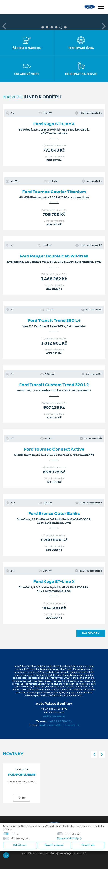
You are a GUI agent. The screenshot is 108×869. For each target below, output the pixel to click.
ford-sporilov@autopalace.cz (59, 725)
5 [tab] (60, 27)
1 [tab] (42, 27)
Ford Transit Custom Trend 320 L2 (54, 384)
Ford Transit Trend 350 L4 (54, 320)
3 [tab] (51, 27)
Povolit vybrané (54, 845)
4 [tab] (56, 27)
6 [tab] (65, 27)
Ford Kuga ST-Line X (54, 124)
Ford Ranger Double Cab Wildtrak (54, 256)
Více (22, 798)
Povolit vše (88, 845)
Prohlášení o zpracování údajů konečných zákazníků (54, 853)
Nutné (14, 834)
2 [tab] (47, 27)
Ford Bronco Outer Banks (54, 513)
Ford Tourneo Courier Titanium (54, 191)
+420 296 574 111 (60, 721)
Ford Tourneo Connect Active (54, 449)
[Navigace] (101, 7)
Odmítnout (20, 845)
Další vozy (91, 633)
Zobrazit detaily (69, 838)
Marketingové (19, 838)
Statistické (72, 834)
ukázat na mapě (54, 716)
